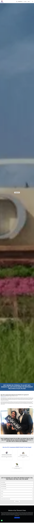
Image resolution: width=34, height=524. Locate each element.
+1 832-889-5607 (20, 1)
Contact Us (17, 192)
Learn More (31, 406)
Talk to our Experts (17, 517)
